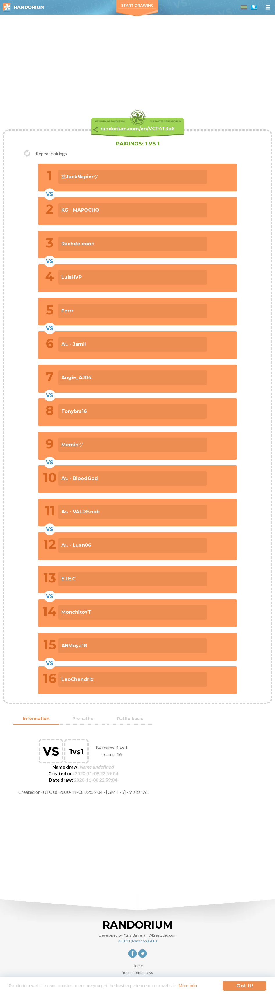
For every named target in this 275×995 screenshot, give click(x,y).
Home (138, 965)
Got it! (244, 983)
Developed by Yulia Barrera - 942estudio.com (137, 935)
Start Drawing (137, 5)
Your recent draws (137, 972)
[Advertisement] (137, 58)
